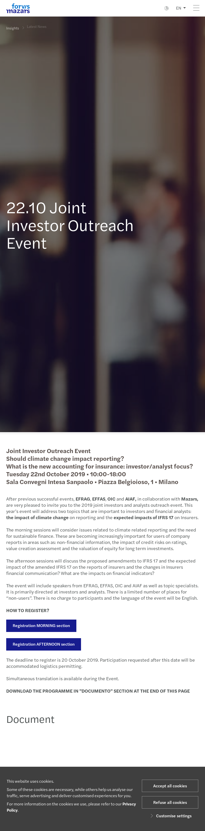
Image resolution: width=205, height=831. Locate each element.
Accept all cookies (170, 786)
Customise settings (170, 816)
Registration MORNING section (40, 625)
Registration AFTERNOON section (43, 644)
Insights (12, 27)
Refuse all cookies (170, 802)
